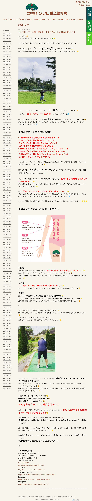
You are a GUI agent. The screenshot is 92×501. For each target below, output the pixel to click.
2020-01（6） (7, 231)
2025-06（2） (7, 64)
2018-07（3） (7, 279)
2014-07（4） (7, 383)
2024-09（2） (7, 88)
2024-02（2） (7, 103)
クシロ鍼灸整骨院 (42, 499)
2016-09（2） (7, 320)
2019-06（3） (7, 250)
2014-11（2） (7, 373)
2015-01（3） (7, 367)
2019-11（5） (7, 237)
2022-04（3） (7, 161)
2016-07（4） (7, 326)
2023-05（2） (7, 127)
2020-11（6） (7, 205)
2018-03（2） (7, 286)
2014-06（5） (7, 386)
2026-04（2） (7, 38)
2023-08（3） (7, 119)
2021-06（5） (7, 187)
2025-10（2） (7, 54)
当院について (13, 19)
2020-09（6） (7, 211)
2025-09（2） (7, 56)
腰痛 (43, 19)
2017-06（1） (7, 299)
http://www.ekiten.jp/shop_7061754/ (31, 470)
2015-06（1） (7, 354)
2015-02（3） (7, 365)
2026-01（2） (7, 46)
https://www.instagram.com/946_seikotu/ (33, 484)
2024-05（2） (7, 96)
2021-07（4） (7, 184)
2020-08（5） (7, 213)
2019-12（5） (7, 234)
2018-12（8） (7, 265)
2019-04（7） (7, 255)
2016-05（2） (7, 331)
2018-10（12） (7, 271)
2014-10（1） (7, 375)
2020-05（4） (7, 221)
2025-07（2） (7, 62)
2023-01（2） (7, 137)
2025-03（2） (7, 72)
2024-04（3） (7, 98)
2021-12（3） (7, 171)
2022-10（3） (7, 145)
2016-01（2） (7, 336)
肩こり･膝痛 (51, 19)
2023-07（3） (7, 122)
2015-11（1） (7, 341)
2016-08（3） (7, 323)
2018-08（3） (7, 276)
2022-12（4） (7, 140)
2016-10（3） (7, 318)
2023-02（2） (7, 135)
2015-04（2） (7, 360)
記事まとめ (6, 30)
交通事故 (80, 19)
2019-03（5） (7, 258)
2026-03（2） (7, 41)
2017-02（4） (7, 310)
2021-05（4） (7, 190)
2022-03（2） (7, 164)
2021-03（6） (7, 195)
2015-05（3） (7, 357)
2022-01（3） (7, 169)
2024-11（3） (7, 82)
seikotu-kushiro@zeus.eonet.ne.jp (31, 465)
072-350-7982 (83, 2)
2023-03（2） (7, 132)
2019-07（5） (7, 247)
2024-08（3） (7, 90)
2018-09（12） (7, 273)
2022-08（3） (7, 150)
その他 (73, 19)
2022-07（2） (7, 153)
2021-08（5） (7, 182)
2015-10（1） (7, 344)
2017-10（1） (7, 292)
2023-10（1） (7, 114)
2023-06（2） (7, 124)
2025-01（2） (7, 77)
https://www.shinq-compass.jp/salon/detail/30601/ (36, 474)
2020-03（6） (7, 226)
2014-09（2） (7, 378)
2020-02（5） (7, 229)
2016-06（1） (7, 328)
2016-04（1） (7, 333)
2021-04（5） (7, 192)
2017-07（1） (7, 297)
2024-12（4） (7, 80)
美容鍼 (22, 19)
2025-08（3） (7, 59)
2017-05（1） (7, 302)
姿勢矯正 (37, 19)
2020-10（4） (7, 208)
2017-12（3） (7, 289)
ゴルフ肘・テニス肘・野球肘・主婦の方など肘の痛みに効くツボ (46, 32)
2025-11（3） (7, 51)
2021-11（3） (7, 174)
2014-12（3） (7, 370)
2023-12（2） (7, 109)
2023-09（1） (7, 116)
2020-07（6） (7, 216)
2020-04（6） (7, 224)
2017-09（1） (7, 294)
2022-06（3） (7, 156)
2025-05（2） (7, 67)
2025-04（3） (7, 69)
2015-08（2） (7, 349)
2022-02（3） (7, 166)
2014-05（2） (7, 388)
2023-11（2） (7, 111)
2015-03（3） (7, 362)
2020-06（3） (7, 218)
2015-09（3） (7, 347)
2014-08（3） (7, 380)
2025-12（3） (7, 48)
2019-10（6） (7, 239)
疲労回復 (60, 19)
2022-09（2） (7, 148)
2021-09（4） (7, 179)
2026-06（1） (7, 33)
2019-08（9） (7, 244)
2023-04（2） (7, 129)
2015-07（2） (7, 352)
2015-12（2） (7, 339)
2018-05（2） (7, 284)
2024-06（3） (7, 93)
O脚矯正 (29, 19)
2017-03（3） (7, 307)
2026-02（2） (7, 43)
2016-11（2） (7, 315)
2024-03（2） (7, 101)
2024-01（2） (7, 106)
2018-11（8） (7, 268)
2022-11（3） (7, 143)
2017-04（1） (7, 305)
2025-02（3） (7, 75)
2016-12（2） (7, 312)
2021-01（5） (7, 200)
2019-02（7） (7, 260)
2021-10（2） (7, 177)
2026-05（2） (7, 35)
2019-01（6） (7, 263)
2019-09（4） (7, 242)
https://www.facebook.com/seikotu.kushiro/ (34, 479)
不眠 (67, 19)
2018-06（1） (7, 281)
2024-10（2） (7, 85)
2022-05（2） (7, 158)
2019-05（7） (7, 252)
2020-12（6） (7, 203)
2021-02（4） (7, 197)
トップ (5, 19)
